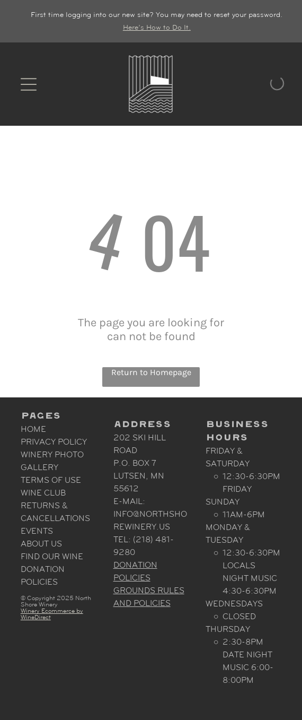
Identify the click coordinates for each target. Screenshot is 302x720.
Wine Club (43, 493)
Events (37, 531)
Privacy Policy (54, 442)
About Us (41, 544)
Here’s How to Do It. (157, 27)
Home (33, 429)
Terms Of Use (51, 480)
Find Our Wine (52, 556)
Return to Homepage (151, 372)
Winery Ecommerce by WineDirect (52, 614)
